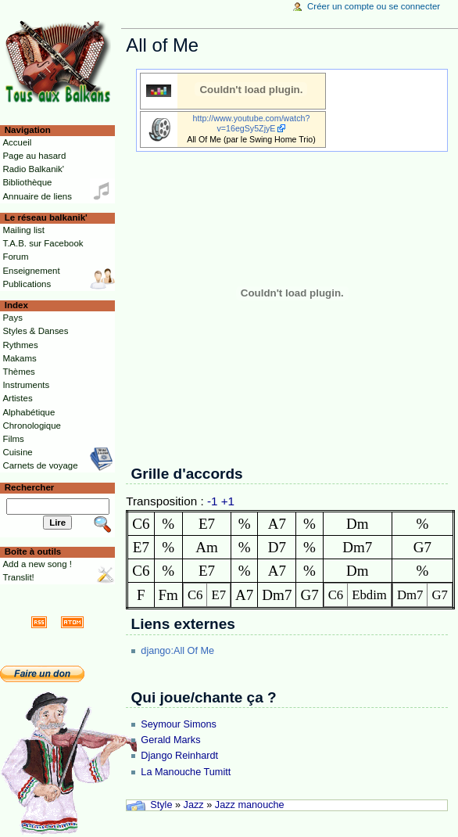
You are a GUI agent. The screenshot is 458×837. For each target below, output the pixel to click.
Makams (19, 358)
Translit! (18, 577)
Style (161, 804)
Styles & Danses (35, 331)
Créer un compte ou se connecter (373, 6)
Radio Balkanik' (33, 169)
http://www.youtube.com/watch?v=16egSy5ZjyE (251, 123)
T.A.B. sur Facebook (42, 243)
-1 (212, 501)
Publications (26, 284)
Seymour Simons (178, 724)
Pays (12, 317)
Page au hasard (34, 155)
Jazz (194, 804)
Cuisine (17, 452)
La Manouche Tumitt (186, 772)
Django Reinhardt (179, 755)
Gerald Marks (170, 740)
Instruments (25, 385)
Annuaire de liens (37, 196)
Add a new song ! (37, 564)
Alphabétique (28, 412)
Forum (15, 256)
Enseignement (30, 270)
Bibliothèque (27, 182)
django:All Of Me (177, 650)
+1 (227, 501)
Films (12, 439)
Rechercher (30, 487)
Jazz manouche (249, 804)
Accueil (16, 142)
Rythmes (20, 345)
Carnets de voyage (39, 465)
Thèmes (18, 371)
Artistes (17, 398)
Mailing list (23, 230)
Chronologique (31, 425)
